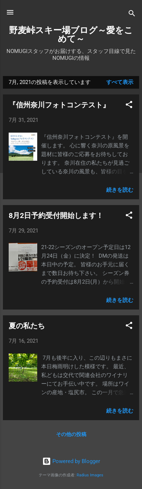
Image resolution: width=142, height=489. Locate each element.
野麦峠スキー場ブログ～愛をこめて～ (71, 34)
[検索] (132, 15)
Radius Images (90, 475)
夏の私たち (27, 325)
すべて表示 (119, 82)
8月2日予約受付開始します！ (56, 215)
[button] (129, 105)
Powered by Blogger (71, 461)
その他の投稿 (71, 434)
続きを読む (119, 190)
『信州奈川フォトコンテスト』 (59, 105)
